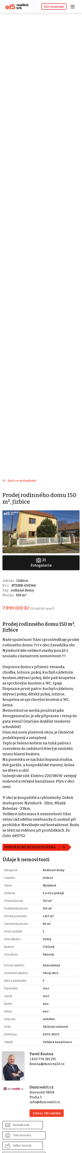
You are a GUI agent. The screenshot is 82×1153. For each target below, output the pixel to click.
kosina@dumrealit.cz (47, 1064)
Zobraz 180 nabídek (47, 1113)
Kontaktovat (21, 1125)
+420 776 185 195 (43, 1059)
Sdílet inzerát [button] (22, 1135)
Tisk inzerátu (60, 1125)
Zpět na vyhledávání (22, 480)
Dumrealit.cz (42, 1087)
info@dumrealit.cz (45, 1102)
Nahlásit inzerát (62, 1135)
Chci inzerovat (54, 6)
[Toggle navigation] (74, 6)
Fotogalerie (41, 562)
